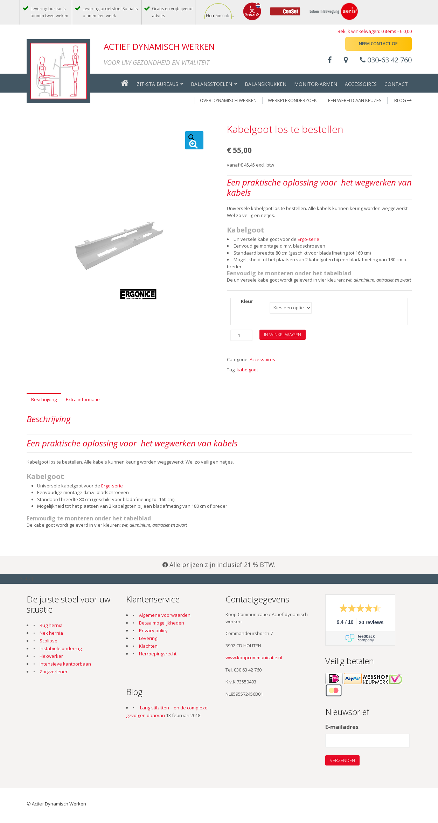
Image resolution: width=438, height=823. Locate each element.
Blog (403, 100)
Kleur (247, 301)
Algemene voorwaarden (164, 615)
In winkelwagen (282, 334)
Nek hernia (51, 633)
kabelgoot (247, 369)
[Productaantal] (241, 336)
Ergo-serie (308, 239)
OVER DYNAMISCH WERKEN (228, 100)
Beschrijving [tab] (44, 399)
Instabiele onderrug (61, 648)
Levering (148, 638)
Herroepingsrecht (157, 653)
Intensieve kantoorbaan (65, 664)
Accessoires (262, 359)
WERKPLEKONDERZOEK (292, 100)
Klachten (148, 646)
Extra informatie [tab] (83, 399)
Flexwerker (51, 656)
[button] (194, 140)
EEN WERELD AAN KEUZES (355, 100)
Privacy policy (153, 630)
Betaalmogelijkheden (161, 623)
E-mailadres (342, 727)
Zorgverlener (54, 671)
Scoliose (48, 641)
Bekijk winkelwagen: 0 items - (375, 31)
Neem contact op (378, 44)
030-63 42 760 (386, 60)
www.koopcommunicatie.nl (253, 657)
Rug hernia (51, 625)
